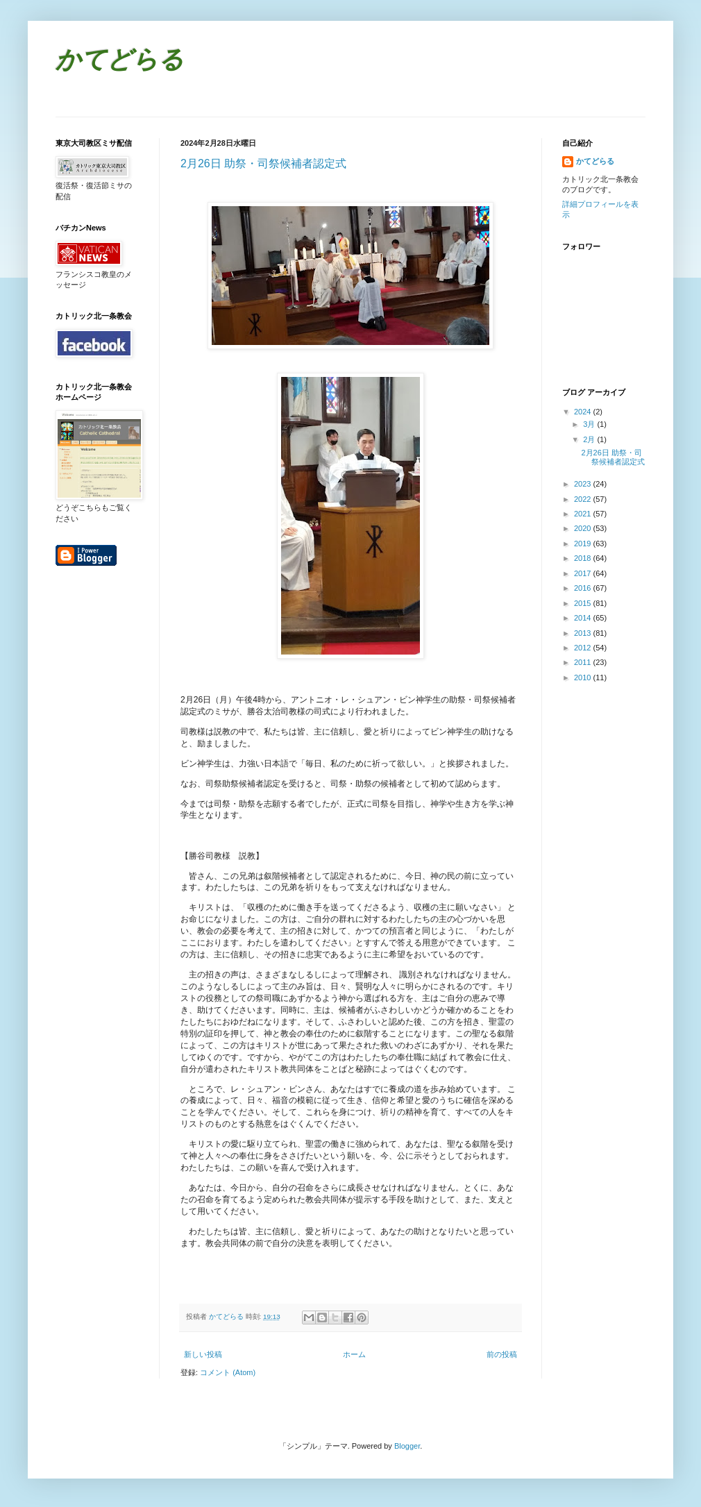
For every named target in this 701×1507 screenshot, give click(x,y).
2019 (583, 543)
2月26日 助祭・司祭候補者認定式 (263, 163)
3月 (590, 424)
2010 (583, 677)
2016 (583, 588)
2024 (583, 411)
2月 (590, 439)
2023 (583, 484)
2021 (583, 514)
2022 (583, 499)
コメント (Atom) (227, 1372)
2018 (583, 558)
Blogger (407, 1446)
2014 (583, 618)
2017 (583, 573)
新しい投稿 (203, 1354)
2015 (583, 603)
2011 (583, 662)
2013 (583, 633)
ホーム (354, 1354)
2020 (583, 528)
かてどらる (120, 61)
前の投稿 (502, 1354)
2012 (583, 647)
